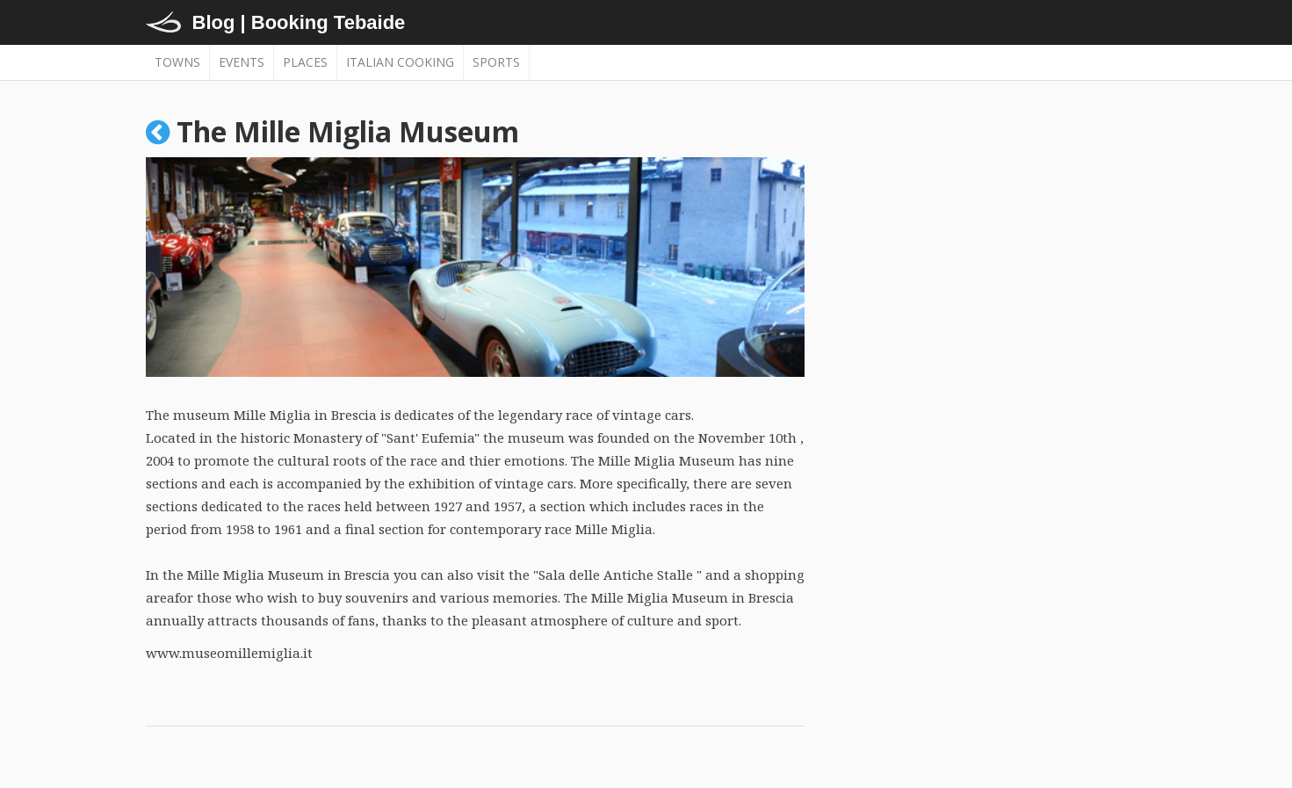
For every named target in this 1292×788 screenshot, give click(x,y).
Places (305, 62)
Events (241, 62)
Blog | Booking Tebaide (299, 22)
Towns (177, 62)
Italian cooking (400, 62)
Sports (496, 62)
